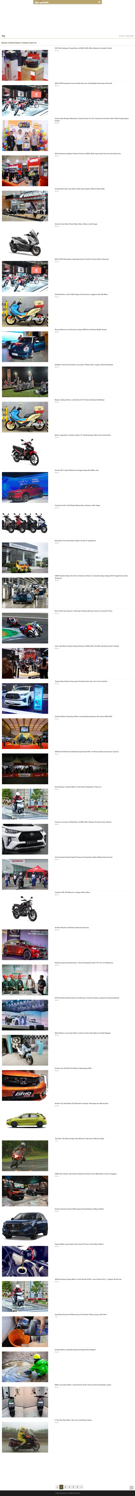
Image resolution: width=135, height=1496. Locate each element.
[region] (67, 18)
